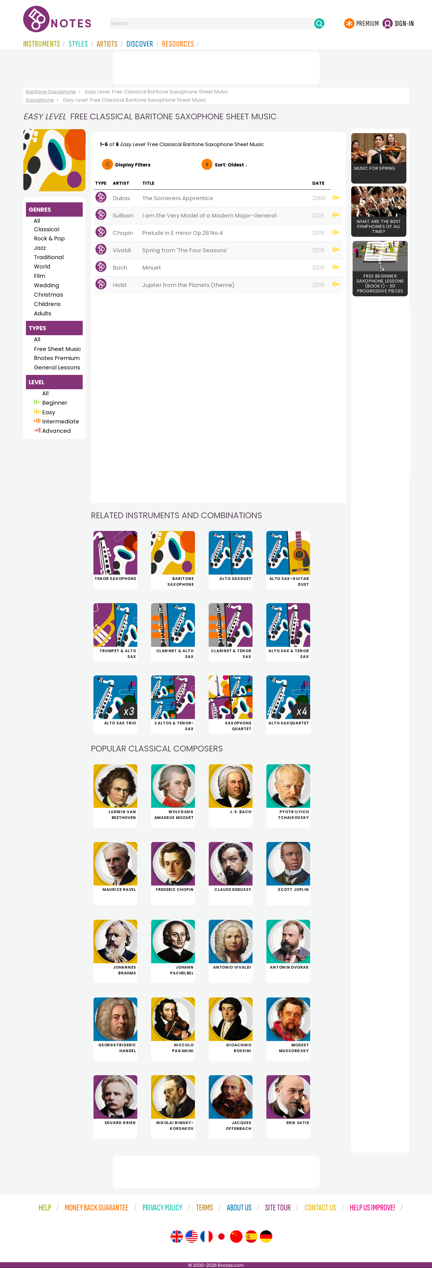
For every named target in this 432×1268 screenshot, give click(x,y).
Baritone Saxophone (51, 91)
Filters (133, 165)
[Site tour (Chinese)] (236, 1236)
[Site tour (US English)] (191, 1236)
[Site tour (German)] (266, 1236)
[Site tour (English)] (177, 1236)
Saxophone (40, 99)
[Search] (319, 23)
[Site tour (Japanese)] (221, 1236)
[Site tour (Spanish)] (251, 1236)
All (37, 221)
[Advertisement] (216, 67)
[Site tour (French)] (206, 1236)
